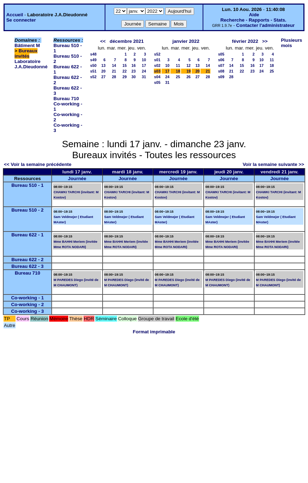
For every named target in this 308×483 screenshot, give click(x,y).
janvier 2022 (186, 41)
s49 (93, 60)
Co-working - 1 (27, 297)
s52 (93, 77)
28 (114, 77)
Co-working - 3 (27, 311)
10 (144, 60)
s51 (93, 71)
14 (114, 65)
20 (103, 71)
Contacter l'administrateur (265, 25)
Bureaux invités (25, 53)
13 (103, 65)
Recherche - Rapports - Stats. (253, 20)
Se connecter (21, 20)
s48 (93, 54)
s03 (157, 71)
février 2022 (245, 41)
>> (265, 41)
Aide (254, 14)
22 (124, 71)
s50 (93, 65)
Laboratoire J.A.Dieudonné (30, 64)
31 (144, 77)
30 (134, 77)
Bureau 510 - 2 (27, 210)
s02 (157, 65)
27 (103, 77)
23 (134, 71)
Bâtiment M (27, 45)
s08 (221, 71)
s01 (157, 60)
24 (144, 71)
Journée (77, 178)
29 (124, 77)
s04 (157, 77)
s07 (221, 65)
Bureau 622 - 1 (27, 234)
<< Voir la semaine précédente (37, 164)
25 (178, 77)
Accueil (14, 14)
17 (144, 65)
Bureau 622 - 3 (27, 266)
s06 (221, 60)
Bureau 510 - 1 (27, 185)
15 (124, 65)
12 (188, 65)
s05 (157, 82)
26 (188, 77)
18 (178, 71)
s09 (221, 77)
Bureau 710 (66, 98)
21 (114, 71)
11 (178, 65)
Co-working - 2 (27, 304)
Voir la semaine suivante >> (273, 164)
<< (103, 41)
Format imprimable (154, 331)
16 (134, 65)
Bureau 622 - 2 (27, 259)
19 (188, 71)
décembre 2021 (127, 41)
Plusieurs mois (291, 43)
